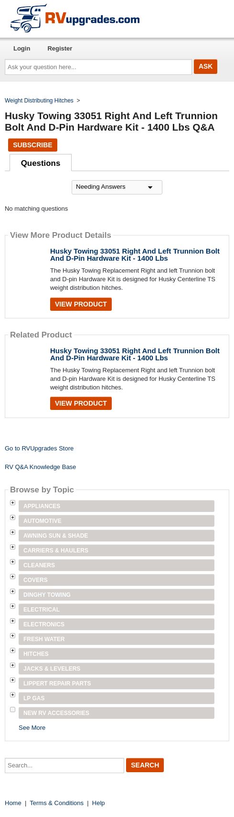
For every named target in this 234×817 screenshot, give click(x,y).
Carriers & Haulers (55, 550)
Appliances (41, 506)
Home (13, 803)
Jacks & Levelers (51, 668)
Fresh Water (43, 639)
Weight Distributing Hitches (39, 100)
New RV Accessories (56, 713)
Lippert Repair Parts (57, 683)
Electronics (43, 624)
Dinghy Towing (47, 595)
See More (32, 727)
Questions (41, 163)
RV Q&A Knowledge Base (40, 466)
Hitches (36, 654)
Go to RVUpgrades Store (39, 448)
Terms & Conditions (57, 803)
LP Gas (33, 698)
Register (59, 48)
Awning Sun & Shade (55, 535)
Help (98, 803)
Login (21, 48)
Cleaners (39, 565)
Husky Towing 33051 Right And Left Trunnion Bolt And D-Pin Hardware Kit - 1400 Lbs (135, 254)
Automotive (42, 521)
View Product (81, 304)
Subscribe (32, 145)
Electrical (41, 609)
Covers (35, 580)
